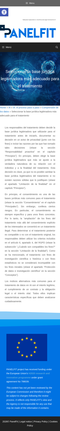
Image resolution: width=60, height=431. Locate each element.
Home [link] (3, 107)
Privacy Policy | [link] (41, 421)
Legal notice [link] (26, 421)
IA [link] (9, 107)
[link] (4, 12)
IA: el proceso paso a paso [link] (26, 107)
